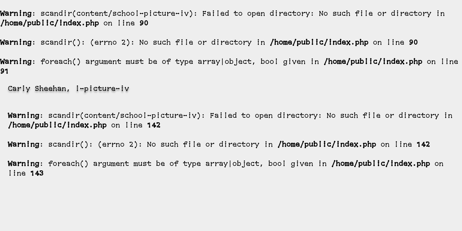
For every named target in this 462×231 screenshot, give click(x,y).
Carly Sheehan (37, 89)
